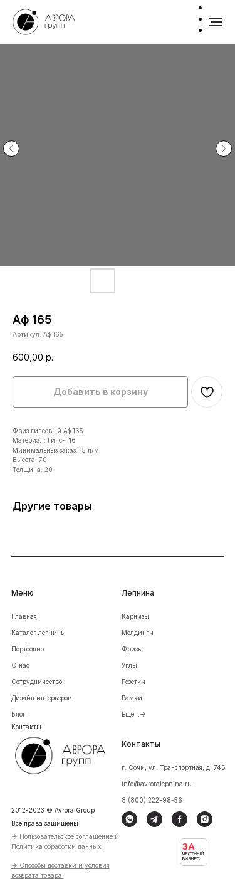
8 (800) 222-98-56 (152, 800)
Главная (24, 616)
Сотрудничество (36, 681)
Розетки (133, 681)
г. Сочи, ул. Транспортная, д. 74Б (174, 767)
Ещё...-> (134, 714)
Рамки (132, 698)
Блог (18, 714)
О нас (20, 665)
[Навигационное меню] (215, 22)
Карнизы (135, 616)
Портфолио (27, 649)
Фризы (132, 649)
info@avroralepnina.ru (157, 783)
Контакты (26, 726)
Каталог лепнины (38, 632)
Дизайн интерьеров (41, 698)
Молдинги (138, 632)
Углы (129, 665)
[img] (68, 754)
